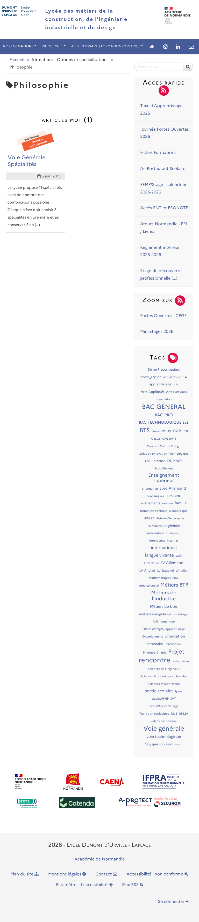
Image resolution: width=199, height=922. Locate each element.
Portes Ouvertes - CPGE (163, 315)
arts (176, 384)
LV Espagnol (165, 570)
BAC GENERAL (164, 407)
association (164, 399)
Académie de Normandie (99, 859)
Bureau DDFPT (162, 431)
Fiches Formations (158, 152)
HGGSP (149, 518)
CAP (177, 431)
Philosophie (173, 644)
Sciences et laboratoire (164, 684)
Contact (106, 874)
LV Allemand (172, 562)
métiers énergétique (155, 614)
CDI (185, 431)
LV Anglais (147, 571)
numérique (167, 621)
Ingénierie (172, 526)
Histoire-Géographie (170, 518)
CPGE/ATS (169, 438)
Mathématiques (159, 578)
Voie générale (164, 728)
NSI (155, 621)
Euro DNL (173, 496)
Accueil (17, 59)
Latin (178, 555)
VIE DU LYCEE (53, 46)
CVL (148, 461)
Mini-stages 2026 (156, 331)
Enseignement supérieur (163, 478)
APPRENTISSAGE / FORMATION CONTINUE (107, 46)
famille (181, 503)
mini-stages (180, 614)
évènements (150, 503)
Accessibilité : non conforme (157, 874)
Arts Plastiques (176, 392)
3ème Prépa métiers (164, 370)
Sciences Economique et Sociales (164, 676)
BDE (186, 422)
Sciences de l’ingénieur (164, 669)
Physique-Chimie (154, 652)
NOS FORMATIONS (19, 46)
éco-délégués (163, 468)
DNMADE (174, 461)
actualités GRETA (175, 377)
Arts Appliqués (153, 392)
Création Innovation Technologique (163, 453)
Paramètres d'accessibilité (84, 884)
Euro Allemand (173, 488)
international (164, 547)
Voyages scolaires (159, 744)
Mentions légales (67, 874)
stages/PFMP (160, 698)
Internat (172, 540)
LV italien (181, 570)
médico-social (149, 585)
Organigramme (153, 636)
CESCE (155, 438)
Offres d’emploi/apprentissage (164, 629)
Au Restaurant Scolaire (163, 168)
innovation (155, 533)
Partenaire (155, 644)
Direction (159, 461)
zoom (178, 744)
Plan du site (25, 874)
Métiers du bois (163, 606)
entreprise (149, 489)
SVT (173, 698)
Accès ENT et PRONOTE (164, 208)
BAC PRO (164, 415)
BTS (145, 430)
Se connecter (173, 901)
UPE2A (183, 713)
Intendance (157, 540)
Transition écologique (154, 713)
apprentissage (160, 384)
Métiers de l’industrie (163, 595)
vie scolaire (169, 721)
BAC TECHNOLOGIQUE (160, 422)
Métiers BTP (174, 585)
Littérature (151, 563)
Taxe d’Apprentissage (164, 706)
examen (167, 503)
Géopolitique (178, 511)
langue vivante (159, 555)
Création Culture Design (164, 446)
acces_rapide (150, 377)
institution (173, 533)
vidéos (155, 721)
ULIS (174, 713)
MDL (175, 578)
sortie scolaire (159, 691)
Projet (176, 651)
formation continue (153, 511)
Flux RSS (132, 884)
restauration (180, 661)
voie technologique (163, 736)
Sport (178, 691)
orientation (175, 636)
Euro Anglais (155, 496)
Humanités (155, 526)
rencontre (154, 660)
